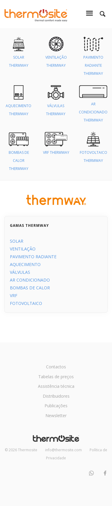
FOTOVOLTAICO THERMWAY (93, 150)
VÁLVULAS (20, 272)
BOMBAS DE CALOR (30, 288)
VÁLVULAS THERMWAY (55, 103)
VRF (13, 295)
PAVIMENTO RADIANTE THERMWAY (93, 59)
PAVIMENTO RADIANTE (33, 256)
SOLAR (16, 241)
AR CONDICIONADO (30, 280)
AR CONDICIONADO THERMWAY (93, 106)
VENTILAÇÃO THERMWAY (56, 55)
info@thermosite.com (63, 449)
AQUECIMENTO (25, 264)
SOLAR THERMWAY (18, 55)
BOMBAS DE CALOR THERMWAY (19, 154)
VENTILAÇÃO (23, 249)
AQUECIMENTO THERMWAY (18, 103)
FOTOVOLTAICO (26, 303)
